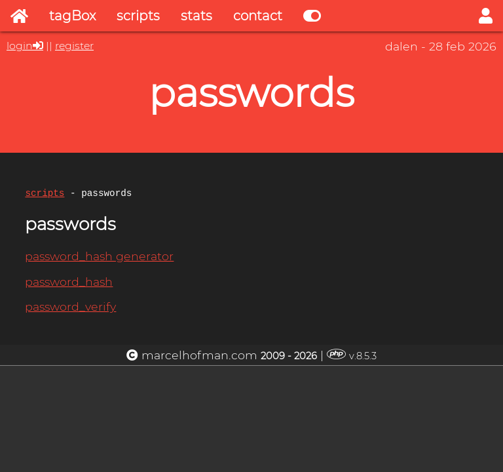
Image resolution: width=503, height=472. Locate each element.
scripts (138, 16)
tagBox (72, 16)
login (20, 45)
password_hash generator (99, 258)
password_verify (70, 308)
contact (257, 16)
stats (196, 16)
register (74, 45)
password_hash (69, 283)
